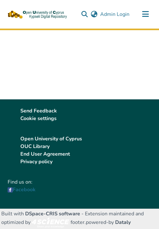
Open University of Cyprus (51, 138)
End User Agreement (45, 154)
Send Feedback (38, 110)
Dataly (123, 222)
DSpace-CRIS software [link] (52, 213)
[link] (50, 222)
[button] (84, 14)
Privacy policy (36, 161)
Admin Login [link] (115, 14)
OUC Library (35, 146)
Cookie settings (38, 118)
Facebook (24, 189)
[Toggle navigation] (145, 14)
